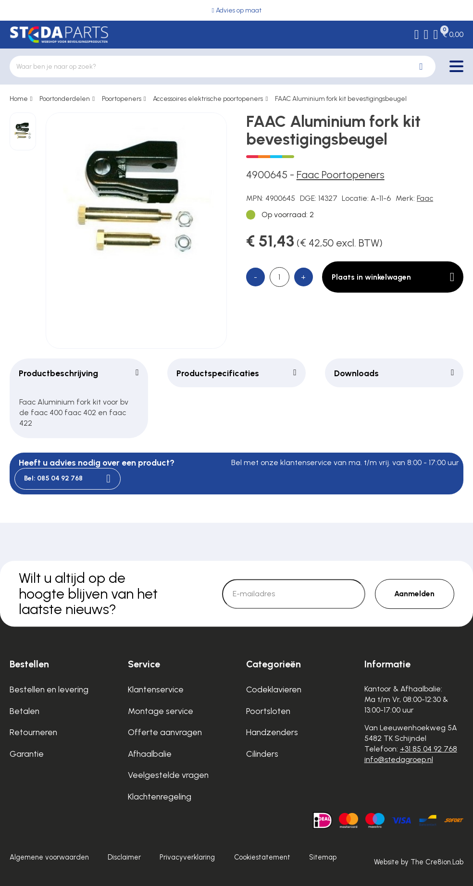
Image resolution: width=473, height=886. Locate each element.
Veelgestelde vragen (168, 775)
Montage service (160, 711)
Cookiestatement (262, 857)
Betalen (24, 711)
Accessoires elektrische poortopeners (208, 98)
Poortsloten (268, 711)
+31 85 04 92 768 (428, 748)
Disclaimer (124, 857)
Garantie (27, 754)
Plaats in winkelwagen (393, 277)
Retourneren (33, 732)
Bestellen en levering (49, 689)
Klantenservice (156, 689)
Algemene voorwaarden (49, 857)
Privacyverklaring (187, 857)
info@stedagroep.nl (398, 759)
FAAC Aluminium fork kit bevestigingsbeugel (341, 98)
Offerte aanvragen (165, 732)
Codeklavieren (273, 689)
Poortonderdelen (64, 98)
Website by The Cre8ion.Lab (418, 862)
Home (19, 98)
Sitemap (322, 857)
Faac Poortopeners (341, 174)
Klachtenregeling (159, 796)
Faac (425, 198)
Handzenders (272, 732)
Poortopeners (121, 98)
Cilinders (262, 754)
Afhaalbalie (150, 754)
